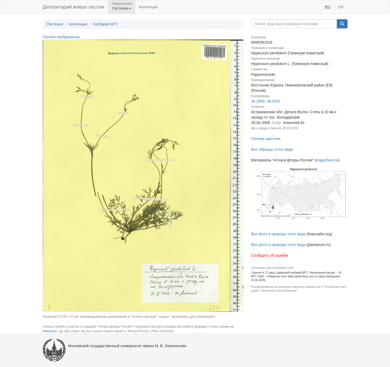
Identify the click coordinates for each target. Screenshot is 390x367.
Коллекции (148, 7)
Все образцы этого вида (272, 149)
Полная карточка (266, 139)
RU (327, 7)
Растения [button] (121, 8)
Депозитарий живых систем (73, 7)
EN (340, 7)
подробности (327, 160)
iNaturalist (50, 331)
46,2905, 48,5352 (265, 101)
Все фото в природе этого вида (278, 234)
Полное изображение (61, 37)
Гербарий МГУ (105, 24)
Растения (55, 24)
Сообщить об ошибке (269, 255)
